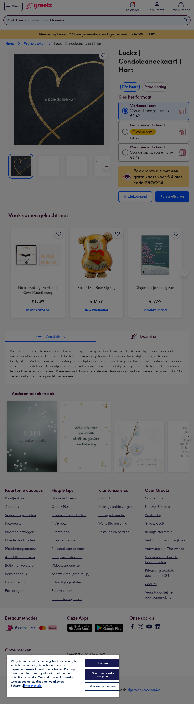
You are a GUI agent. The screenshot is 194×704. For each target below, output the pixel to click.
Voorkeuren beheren (103, 686)
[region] (63, 675)
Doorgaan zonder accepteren (103, 675)
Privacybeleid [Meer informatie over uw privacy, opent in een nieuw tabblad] (33, 685)
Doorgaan (103, 663)
